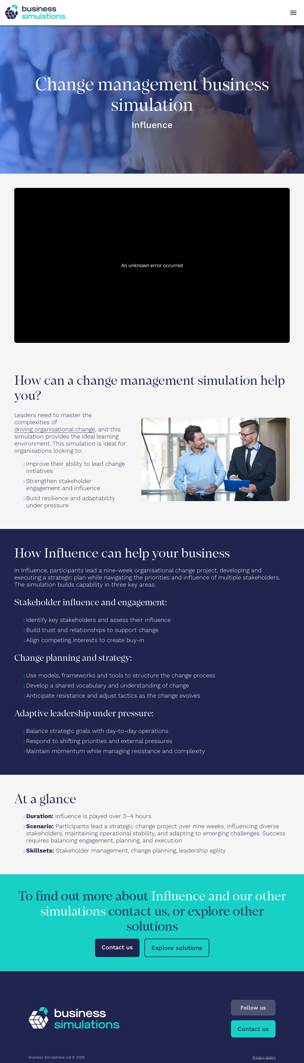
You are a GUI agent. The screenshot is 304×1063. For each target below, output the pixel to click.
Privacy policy (264, 1057)
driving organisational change (54, 429)
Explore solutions (176, 947)
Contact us (117, 947)
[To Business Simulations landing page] (35, 16)
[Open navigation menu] (293, 13)
